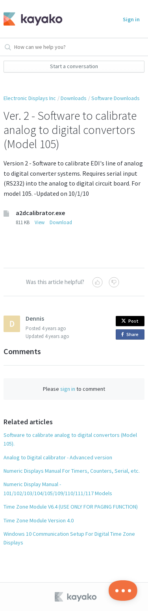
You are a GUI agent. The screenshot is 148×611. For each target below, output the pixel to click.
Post (130, 321)
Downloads (74, 98)
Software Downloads (115, 98)
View (39, 222)
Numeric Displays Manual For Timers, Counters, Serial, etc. (72, 470)
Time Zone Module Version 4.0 (39, 520)
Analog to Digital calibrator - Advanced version (58, 457)
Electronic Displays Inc (30, 98)
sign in (67, 388)
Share (131, 335)
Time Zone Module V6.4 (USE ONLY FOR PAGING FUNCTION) (71, 506)
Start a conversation (74, 66)
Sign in (131, 19)
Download (61, 222)
